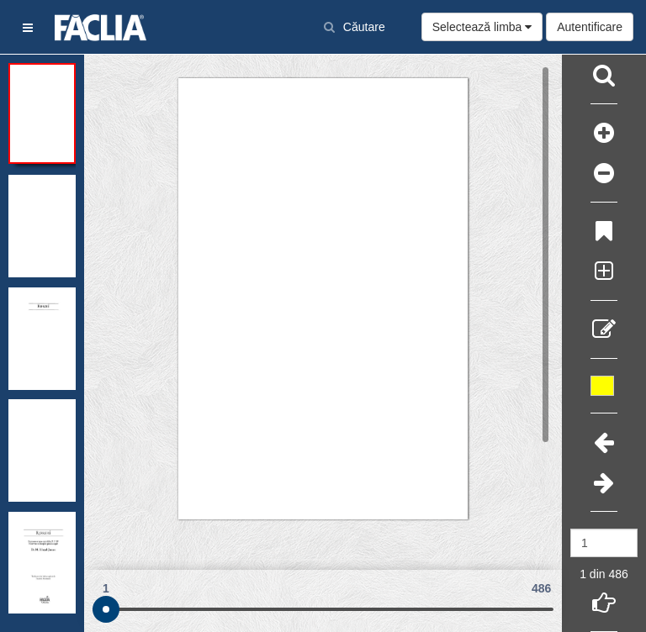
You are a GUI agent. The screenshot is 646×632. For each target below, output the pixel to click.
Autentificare (589, 27)
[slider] (106, 609)
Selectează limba (482, 27)
